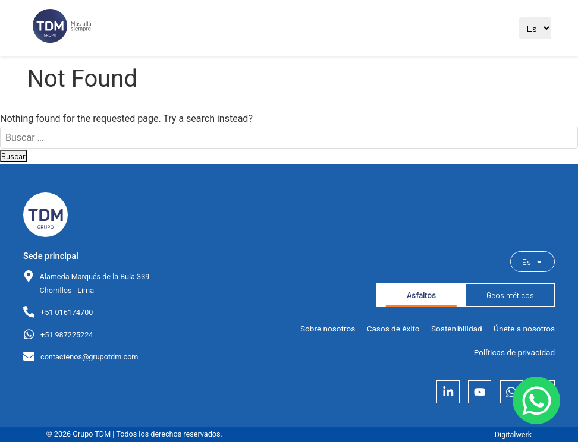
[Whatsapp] (511, 391)
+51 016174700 (66, 312)
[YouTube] (479, 391)
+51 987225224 (66, 334)
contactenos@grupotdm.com (89, 356)
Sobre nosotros (327, 328)
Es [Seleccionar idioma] (532, 262)
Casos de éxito (393, 328)
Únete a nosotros (524, 328)
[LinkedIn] (448, 391)
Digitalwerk (513, 434)
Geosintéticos (510, 295)
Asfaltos (421, 295)
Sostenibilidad (456, 328)
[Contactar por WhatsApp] (536, 400)
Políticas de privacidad (514, 352)
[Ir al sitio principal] (61, 28)
